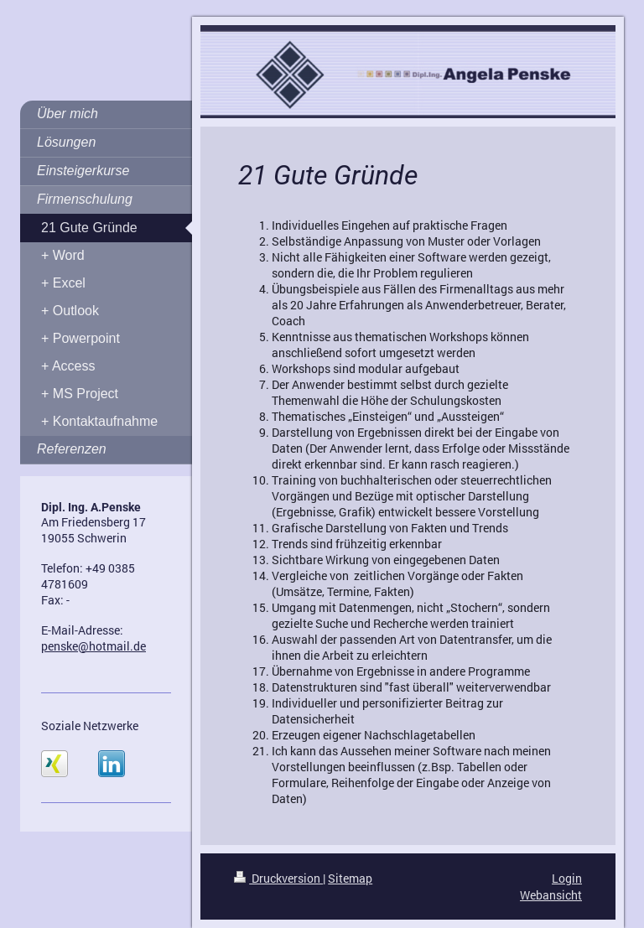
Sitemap (350, 878)
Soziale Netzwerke (89, 726)
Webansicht (551, 895)
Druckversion (278, 878)
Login (567, 878)
